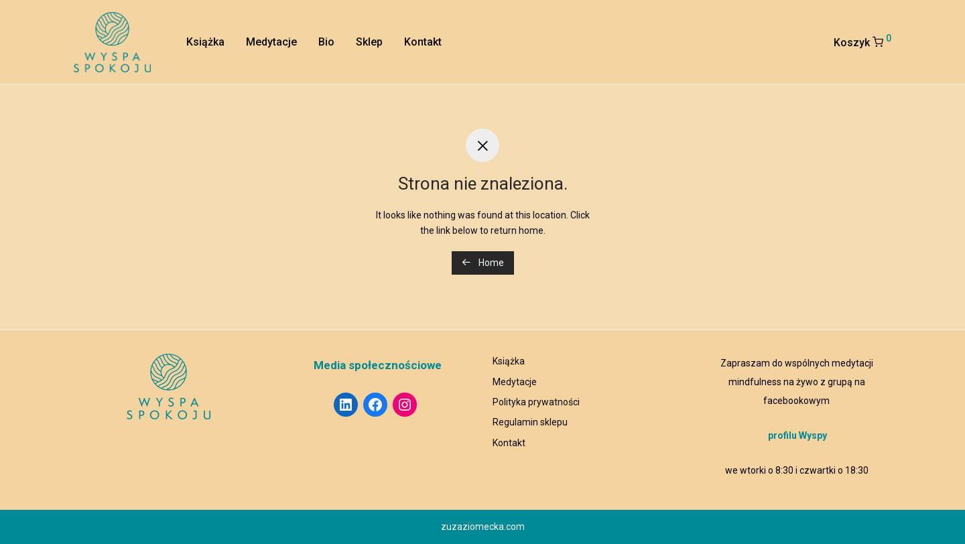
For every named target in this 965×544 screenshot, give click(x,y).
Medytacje (271, 42)
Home (483, 262)
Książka (205, 42)
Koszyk (862, 41)
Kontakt (423, 42)
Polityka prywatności (536, 402)
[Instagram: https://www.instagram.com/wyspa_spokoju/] (405, 405)
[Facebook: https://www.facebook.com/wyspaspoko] (375, 405)
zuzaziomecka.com (483, 526)
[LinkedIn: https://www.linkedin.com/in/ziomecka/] (346, 405)
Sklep (369, 42)
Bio (326, 42)
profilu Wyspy (797, 435)
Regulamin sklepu (530, 422)
